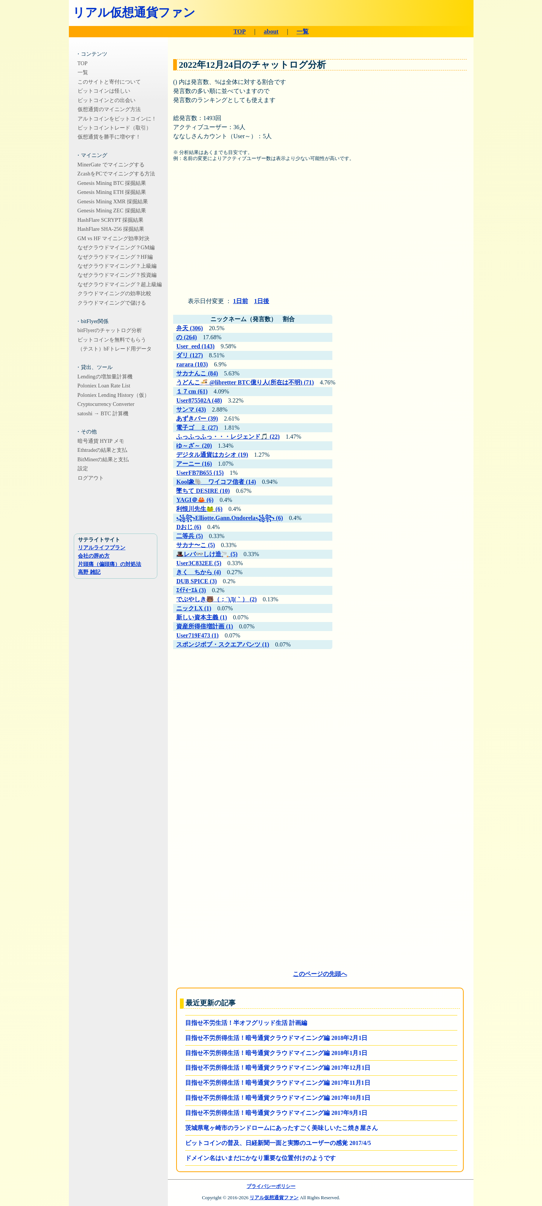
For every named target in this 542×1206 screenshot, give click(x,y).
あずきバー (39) (197, 418)
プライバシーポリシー (271, 1186)
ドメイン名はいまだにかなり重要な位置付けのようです (260, 1158)
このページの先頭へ (320, 974)
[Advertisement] (320, 232)
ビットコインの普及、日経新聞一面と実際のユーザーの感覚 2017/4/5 (278, 1143)
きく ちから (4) (198, 572)
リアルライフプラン (101, 547)
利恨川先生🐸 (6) (199, 509)
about (271, 31)
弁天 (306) (189, 328)
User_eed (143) (195, 346)
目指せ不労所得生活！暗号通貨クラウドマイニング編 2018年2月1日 (276, 1038)
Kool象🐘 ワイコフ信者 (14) (216, 482)
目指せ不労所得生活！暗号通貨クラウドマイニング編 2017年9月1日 (276, 1113)
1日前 (240, 301)
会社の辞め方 (94, 556)
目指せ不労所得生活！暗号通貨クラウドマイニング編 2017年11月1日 (277, 1082)
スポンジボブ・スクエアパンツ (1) (222, 644)
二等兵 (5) (189, 536)
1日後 (261, 301)
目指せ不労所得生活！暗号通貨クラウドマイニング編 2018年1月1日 (276, 1053)
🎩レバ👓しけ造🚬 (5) (207, 554)
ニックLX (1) (193, 608)
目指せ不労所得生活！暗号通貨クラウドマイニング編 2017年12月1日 (277, 1067)
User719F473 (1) (197, 635)
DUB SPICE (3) (196, 581)
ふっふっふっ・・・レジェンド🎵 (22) (228, 436)
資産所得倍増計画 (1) (204, 626)
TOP (239, 31)
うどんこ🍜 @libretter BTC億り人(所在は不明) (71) (245, 382)
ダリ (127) (189, 355)
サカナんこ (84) (197, 373)
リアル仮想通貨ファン (134, 12)
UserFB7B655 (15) (200, 473)
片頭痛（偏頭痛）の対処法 (109, 564)
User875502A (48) (199, 400)
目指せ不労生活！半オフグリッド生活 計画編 (246, 1023)
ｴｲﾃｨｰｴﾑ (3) (191, 590)
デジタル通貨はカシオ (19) (212, 454)
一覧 (303, 31)
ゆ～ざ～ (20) (194, 445)
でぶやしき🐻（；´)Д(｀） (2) (216, 599)
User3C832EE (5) (198, 563)
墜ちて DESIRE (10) (203, 491)
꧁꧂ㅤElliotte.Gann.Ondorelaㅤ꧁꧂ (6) (229, 518)
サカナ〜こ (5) (195, 545)
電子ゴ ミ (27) (197, 427)
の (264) (186, 337)
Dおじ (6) (188, 527)
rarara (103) (192, 364)
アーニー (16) (194, 463)
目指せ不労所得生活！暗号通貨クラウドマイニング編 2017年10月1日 (277, 1098)
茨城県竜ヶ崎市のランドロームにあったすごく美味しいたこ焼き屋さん (281, 1128)
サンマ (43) (191, 409)
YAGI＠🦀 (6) (194, 500)
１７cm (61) (191, 391)
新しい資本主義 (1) (201, 617)
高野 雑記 (89, 572)
